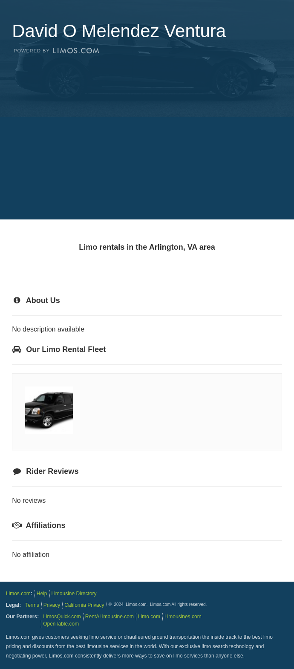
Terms (32, 605)
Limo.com (149, 617)
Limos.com (18, 594)
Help (42, 594)
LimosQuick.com (62, 617)
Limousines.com (183, 617)
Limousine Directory (74, 594)
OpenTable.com (61, 624)
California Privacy (84, 605)
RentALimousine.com (109, 617)
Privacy (51, 605)
